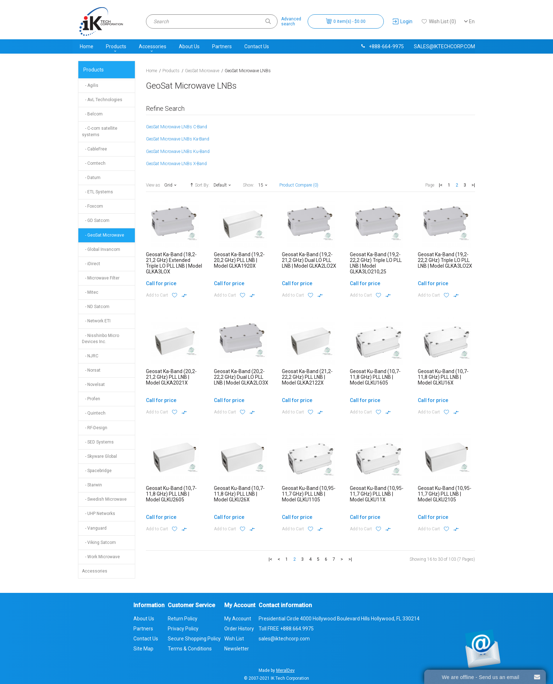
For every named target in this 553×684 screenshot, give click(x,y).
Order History (239, 628)
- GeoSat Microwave (103, 235)
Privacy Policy (183, 628)
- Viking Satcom (99, 542)
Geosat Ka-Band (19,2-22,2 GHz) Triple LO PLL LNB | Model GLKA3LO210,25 (376, 263)
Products (116, 46)
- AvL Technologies (102, 99)
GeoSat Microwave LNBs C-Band (176, 126)
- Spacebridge (97, 470)
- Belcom (92, 114)
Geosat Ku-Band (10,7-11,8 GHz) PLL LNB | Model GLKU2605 (171, 493)
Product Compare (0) (298, 185)
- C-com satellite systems (99, 131)
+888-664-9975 (382, 46)
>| (473, 185)
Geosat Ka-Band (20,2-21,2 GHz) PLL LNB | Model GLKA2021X (171, 377)
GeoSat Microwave (202, 70)
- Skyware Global (99, 456)
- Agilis (90, 85)
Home (86, 46)
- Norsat (91, 370)
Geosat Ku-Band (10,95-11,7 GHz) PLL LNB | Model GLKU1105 (309, 493)
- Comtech (94, 163)
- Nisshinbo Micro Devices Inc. (100, 338)
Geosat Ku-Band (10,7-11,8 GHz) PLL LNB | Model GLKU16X (443, 377)
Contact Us (256, 46)
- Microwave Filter (100, 278)
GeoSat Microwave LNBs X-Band (176, 163)
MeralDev (285, 670)
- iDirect (91, 263)
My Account (237, 618)
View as (153, 185)
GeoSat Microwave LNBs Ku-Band (178, 151)
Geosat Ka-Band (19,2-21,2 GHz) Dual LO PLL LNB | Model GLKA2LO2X (309, 260)
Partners (222, 46)
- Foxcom (92, 206)
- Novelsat (93, 384)
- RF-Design (94, 427)
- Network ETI (96, 320)
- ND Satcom (95, 306)
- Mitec (90, 292)
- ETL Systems (97, 191)
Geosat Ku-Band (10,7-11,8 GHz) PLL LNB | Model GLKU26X (239, 493)
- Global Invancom (101, 249)
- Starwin (92, 484)
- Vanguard (94, 528)
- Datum (91, 177)
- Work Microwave (101, 556)
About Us (189, 46)
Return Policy (182, 618)
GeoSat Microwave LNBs (248, 70)
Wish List (234, 638)
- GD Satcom (95, 220)
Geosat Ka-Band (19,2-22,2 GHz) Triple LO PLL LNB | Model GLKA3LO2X (445, 260)
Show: (248, 185)
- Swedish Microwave (104, 499)
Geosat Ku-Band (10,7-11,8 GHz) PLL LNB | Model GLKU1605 (375, 377)
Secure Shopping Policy (194, 638)
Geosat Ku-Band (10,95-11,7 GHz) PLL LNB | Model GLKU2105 (444, 493)
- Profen (91, 398)
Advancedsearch (291, 21)
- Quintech (94, 413)
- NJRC (90, 355)
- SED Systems (98, 442)
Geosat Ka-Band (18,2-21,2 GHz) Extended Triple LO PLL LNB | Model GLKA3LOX (174, 263)
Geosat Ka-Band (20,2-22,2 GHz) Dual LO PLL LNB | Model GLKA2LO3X (241, 377)
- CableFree (94, 149)
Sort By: (199, 185)
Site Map (143, 648)
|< (440, 185)
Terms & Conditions (190, 648)
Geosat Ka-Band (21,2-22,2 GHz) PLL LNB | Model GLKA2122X (307, 377)
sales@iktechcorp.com (444, 46)
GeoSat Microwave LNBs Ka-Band (177, 139)
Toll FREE (286, 628)
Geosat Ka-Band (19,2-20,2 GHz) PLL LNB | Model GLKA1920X (239, 260)
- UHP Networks (98, 513)
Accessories (152, 46)
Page (429, 185)
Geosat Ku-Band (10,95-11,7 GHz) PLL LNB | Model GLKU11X (376, 493)
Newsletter (236, 648)
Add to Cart (157, 295)
